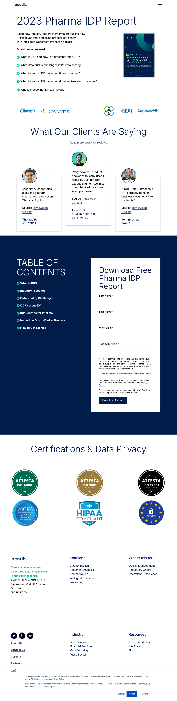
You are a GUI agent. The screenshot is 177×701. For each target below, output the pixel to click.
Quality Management (142, 566)
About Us (16, 645)
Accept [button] (132, 694)
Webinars (135, 648)
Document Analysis (82, 571)
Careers (16, 658)
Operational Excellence (143, 575)
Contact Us (18, 651)
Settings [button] (121, 694)
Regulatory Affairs (140, 571)
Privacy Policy (58, 679)
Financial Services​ (81, 648)
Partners (16, 665)
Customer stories (139, 644)
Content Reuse (79, 575)
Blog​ (132, 652)
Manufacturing (79, 652)
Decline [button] (145, 694)
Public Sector (78, 656)
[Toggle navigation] (160, 4)
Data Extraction (80, 566)
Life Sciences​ (78, 644)
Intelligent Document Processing (83, 581)
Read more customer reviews (88, 141)
